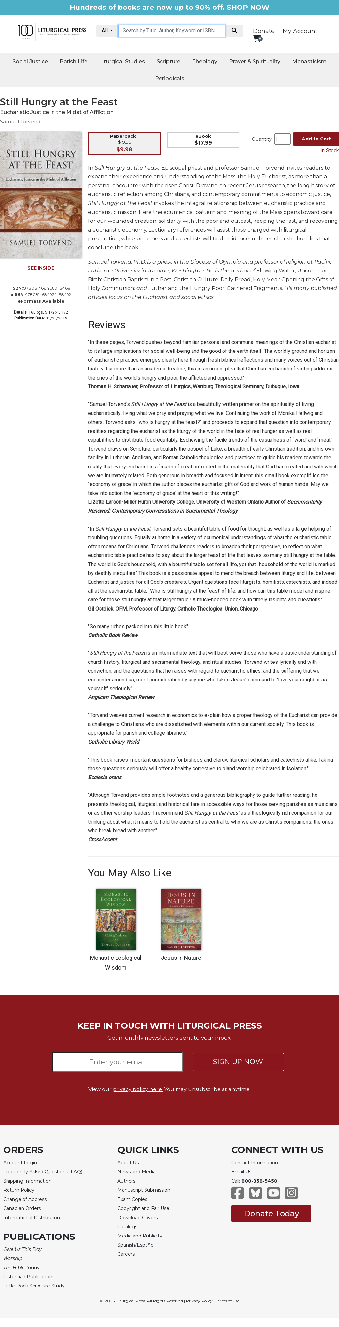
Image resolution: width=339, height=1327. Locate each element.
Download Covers (137, 1218)
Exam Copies (132, 1199)
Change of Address (25, 1199)
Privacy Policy (199, 1300)
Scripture (168, 61)
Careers (126, 1254)
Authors (126, 1181)
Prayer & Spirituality (254, 61)
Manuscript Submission (143, 1190)
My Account (300, 30)
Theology (204, 61)
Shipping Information (27, 1181)
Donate (264, 31)
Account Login (20, 1163)
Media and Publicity (139, 1236)
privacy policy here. (138, 1089)
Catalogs (127, 1227)
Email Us (241, 1172)
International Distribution (31, 1218)
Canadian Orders (22, 1208)
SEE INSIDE (40, 268)
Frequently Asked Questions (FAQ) (42, 1172)
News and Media (136, 1172)
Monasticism (309, 61)
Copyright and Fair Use (143, 1208)
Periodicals (169, 78)
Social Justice (30, 61)
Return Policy (18, 1190)
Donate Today (271, 1213)
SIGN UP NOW (238, 1061)
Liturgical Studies (122, 61)
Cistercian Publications (28, 1277)
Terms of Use (227, 1300)
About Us (128, 1163)
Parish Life (73, 61)
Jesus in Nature (181, 958)
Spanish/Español (136, 1245)
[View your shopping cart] (257, 38)
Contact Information (254, 1163)
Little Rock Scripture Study (34, 1286)
